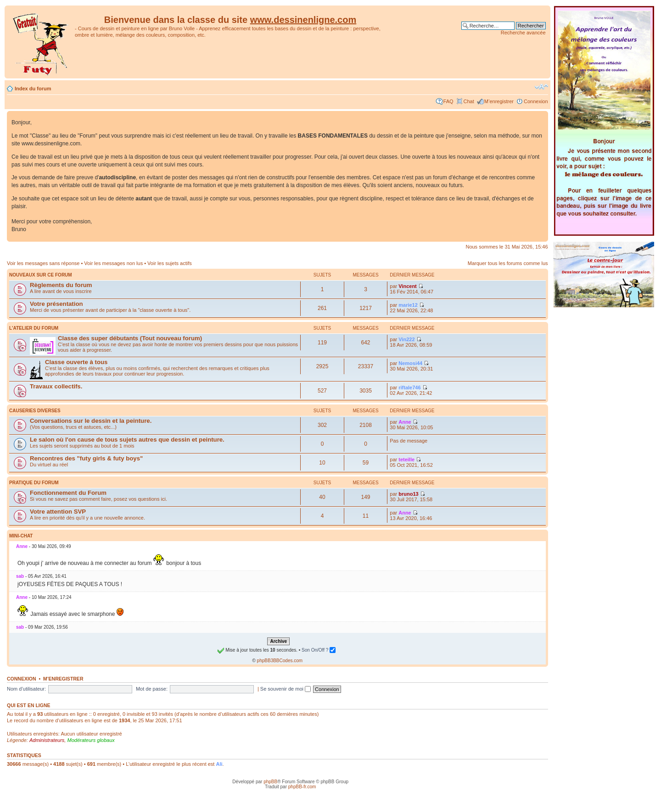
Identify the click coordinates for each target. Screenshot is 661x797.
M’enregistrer (499, 101)
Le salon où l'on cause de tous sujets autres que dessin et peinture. (127, 439)
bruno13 (408, 494)
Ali (219, 764)
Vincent (407, 286)
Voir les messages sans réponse (43, 263)
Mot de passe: (152, 689)
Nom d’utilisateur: (26, 689)
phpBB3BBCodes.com (280, 660)
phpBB (270, 781)
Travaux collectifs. (56, 386)
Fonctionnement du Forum (68, 492)
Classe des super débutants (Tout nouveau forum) (130, 338)
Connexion (536, 101)
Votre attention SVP (58, 511)
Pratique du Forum (34, 482)
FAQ (448, 101)
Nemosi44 (410, 363)
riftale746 (409, 387)
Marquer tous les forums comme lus (508, 263)
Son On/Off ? (319, 650)
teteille (406, 459)
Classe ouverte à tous (76, 362)
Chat (469, 101)
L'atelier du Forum (33, 328)
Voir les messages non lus (113, 263)
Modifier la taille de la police (541, 87)
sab (20, 576)
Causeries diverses (35, 410)
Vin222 (406, 339)
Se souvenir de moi (285, 689)
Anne (404, 422)
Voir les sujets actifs (169, 263)
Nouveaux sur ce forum (40, 274)
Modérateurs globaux (90, 740)
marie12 (408, 305)
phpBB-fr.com (302, 786)
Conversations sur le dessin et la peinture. (90, 420)
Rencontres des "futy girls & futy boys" (86, 458)
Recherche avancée (523, 32)
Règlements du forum (61, 285)
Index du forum (33, 88)
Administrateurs (46, 740)
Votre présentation (56, 303)
